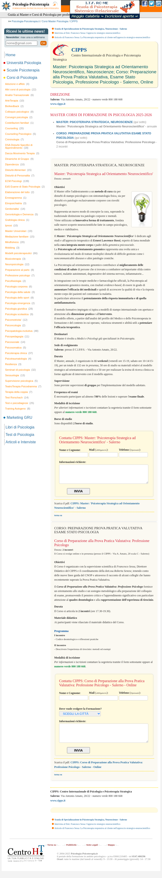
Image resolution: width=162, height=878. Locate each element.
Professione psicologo (20, 275)
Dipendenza (15, 164)
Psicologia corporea (18, 286)
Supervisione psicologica (21, 380)
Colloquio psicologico (19, 111)
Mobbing (12, 247)
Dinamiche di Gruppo (19, 158)
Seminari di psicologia (20, 369)
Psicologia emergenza (20, 303)
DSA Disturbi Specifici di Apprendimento (18, 146)
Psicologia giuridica (19, 308)
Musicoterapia (15, 258)
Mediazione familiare (20, 236)
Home (11, 55)
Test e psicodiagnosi (19, 403)
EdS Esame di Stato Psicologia (25, 186)
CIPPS (74, 21)
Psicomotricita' (16, 319)
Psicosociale (15, 342)
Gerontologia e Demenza (21, 214)
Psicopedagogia (17, 336)
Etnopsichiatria (15, 203)
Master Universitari (18, 231)
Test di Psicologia (20, 435)
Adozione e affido (17, 84)
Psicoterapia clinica (19, 353)
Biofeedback (14, 106)
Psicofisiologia (15, 281)
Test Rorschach (17, 397)
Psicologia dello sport (19, 297)
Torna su (51, 852)
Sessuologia (15, 375)
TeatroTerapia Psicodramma (23, 386)
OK (43, 43)
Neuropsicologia (17, 264)
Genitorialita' (15, 208)
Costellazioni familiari (19, 122)
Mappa (111, 852)
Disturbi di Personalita (20, 175)
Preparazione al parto (19, 269)
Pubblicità (71, 852)
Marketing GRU (18, 417)
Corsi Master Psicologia (55, 21)
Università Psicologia (22, 63)
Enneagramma (15, 197)
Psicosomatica (15, 347)
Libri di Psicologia (20, 427)
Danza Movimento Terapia (22, 153)
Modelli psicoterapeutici (21, 253)
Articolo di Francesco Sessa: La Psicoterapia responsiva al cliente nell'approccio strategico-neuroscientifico (102, 37)
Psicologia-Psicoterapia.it (26, 21)
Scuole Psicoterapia (21, 70)
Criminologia (14, 139)
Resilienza (13, 364)
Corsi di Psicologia (20, 78)
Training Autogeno (17, 408)
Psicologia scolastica (19, 314)
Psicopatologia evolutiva (21, 331)
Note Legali (92, 852)
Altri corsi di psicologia (20, 89)
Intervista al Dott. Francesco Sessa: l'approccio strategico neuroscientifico (87, 33)
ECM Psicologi (17, 181)
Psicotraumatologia (18, 358)
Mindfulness (15, 242)
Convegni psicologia (18, 117)
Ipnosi (11, 225)
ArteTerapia (14, 100)
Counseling (14, 128)
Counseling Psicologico (20, 133)
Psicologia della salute (20, 292)
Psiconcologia (15, 325)
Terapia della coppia (18, 392)
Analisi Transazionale (19, 95)
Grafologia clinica (17, 220)
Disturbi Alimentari (18, 170)
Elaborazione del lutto (19, 192)
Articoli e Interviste (21, 442)
